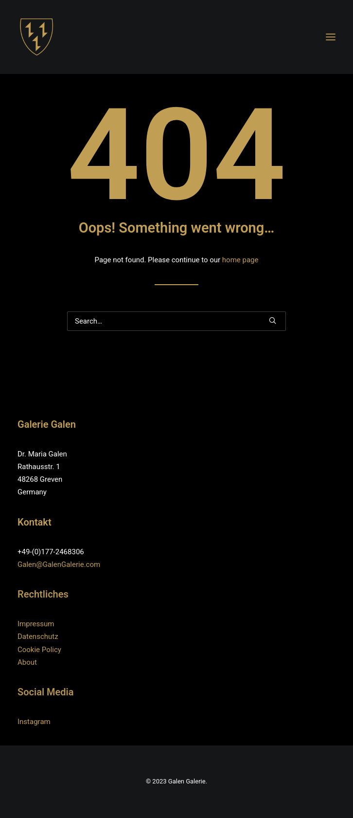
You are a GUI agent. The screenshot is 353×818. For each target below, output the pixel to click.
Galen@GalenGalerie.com (59, 564)
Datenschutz (38, 636)
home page (240, 259)
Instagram (34, 721)
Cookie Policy (39, 649)
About (27, 662)
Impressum (36, 623)
